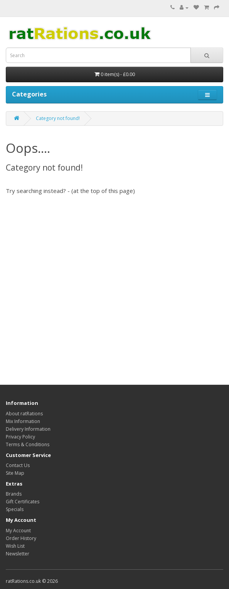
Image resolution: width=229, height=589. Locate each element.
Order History (21, 538)
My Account (18, 530)
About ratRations (24, 413)
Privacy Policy (20, 436)
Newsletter (17, 553)
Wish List (15, 546)
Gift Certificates (22, 501)
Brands (14, 494)
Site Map (15, 473)
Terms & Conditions (27, 444)
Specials (15, 509)
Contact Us (18, 465)
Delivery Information (28, 429)
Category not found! (58, 118)
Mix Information (23, 421)
